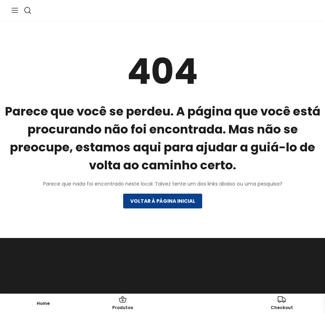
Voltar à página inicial (162, 201)
